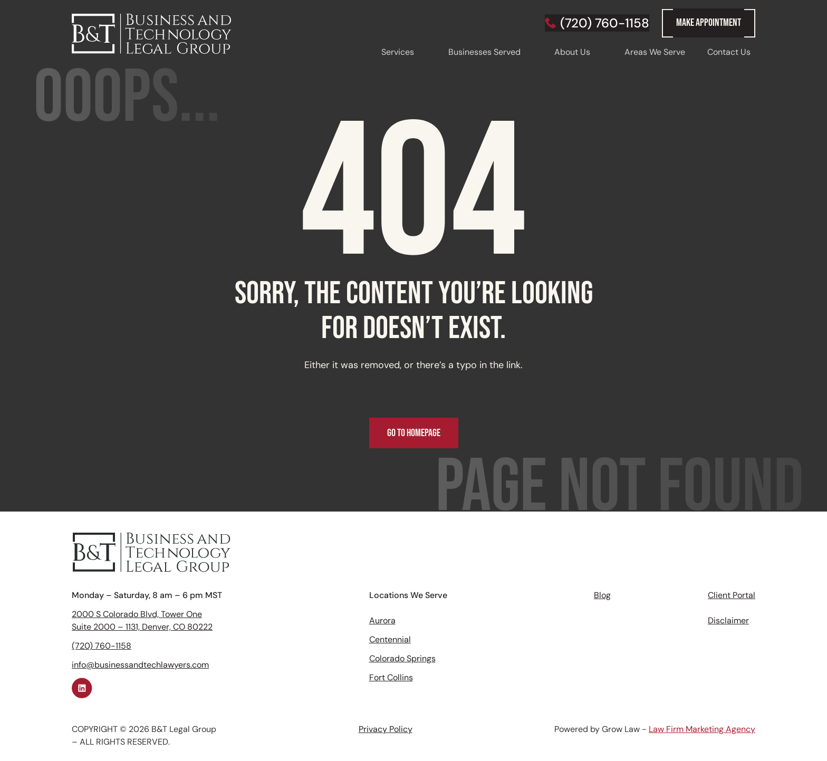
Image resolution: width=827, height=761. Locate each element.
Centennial (390, 639)
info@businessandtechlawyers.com (140, 664)
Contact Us (729, 51)
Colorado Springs (402, 658)
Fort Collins (391, 677)
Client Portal (731, 595)
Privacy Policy (385, 729)
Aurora (382, 620)
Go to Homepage (413, 433)
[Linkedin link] (82, 688)
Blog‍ (602, 595)
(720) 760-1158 (101, 645)
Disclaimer (728, 620)
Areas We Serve (654, 51)
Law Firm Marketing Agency (702, 729)
